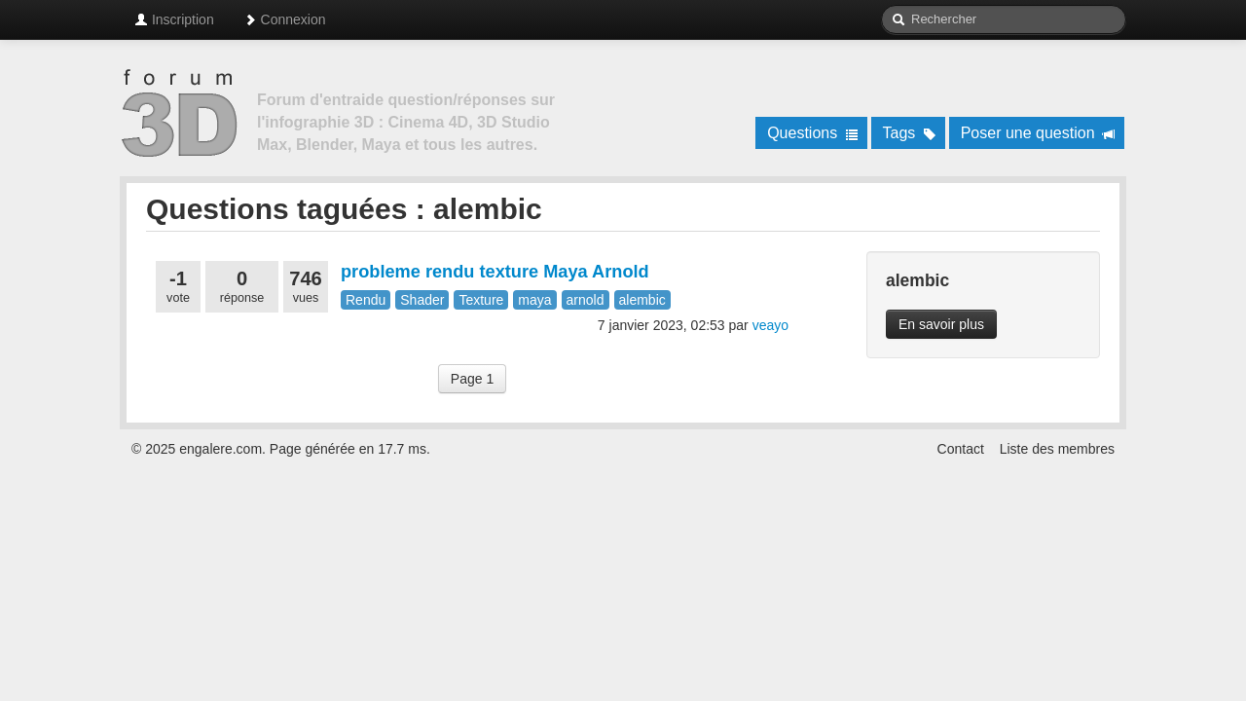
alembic (642, 300)
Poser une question (1038, 133)
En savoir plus (941, 324)
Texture (480, 300)
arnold (586, 300)
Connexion (284, 19)
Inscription (174, 19)
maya (534, 300)
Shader (422, 300)
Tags (909, 133)
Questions (812, 133)
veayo (770, 325)
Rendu (365, 300)
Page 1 (472, 379)
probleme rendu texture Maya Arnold (495, 271)
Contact (960, 449)
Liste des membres (1057, 449)
